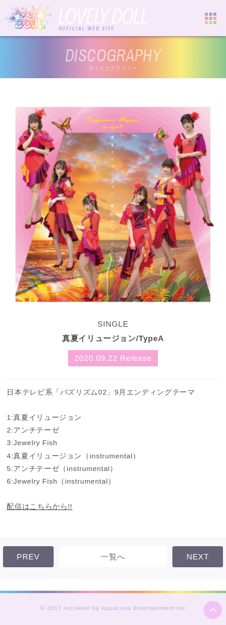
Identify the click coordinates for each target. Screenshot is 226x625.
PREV (28, 556)
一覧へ (113, 556)
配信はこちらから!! (39, 506)
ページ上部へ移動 (213, 610)
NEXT (197, 556)
